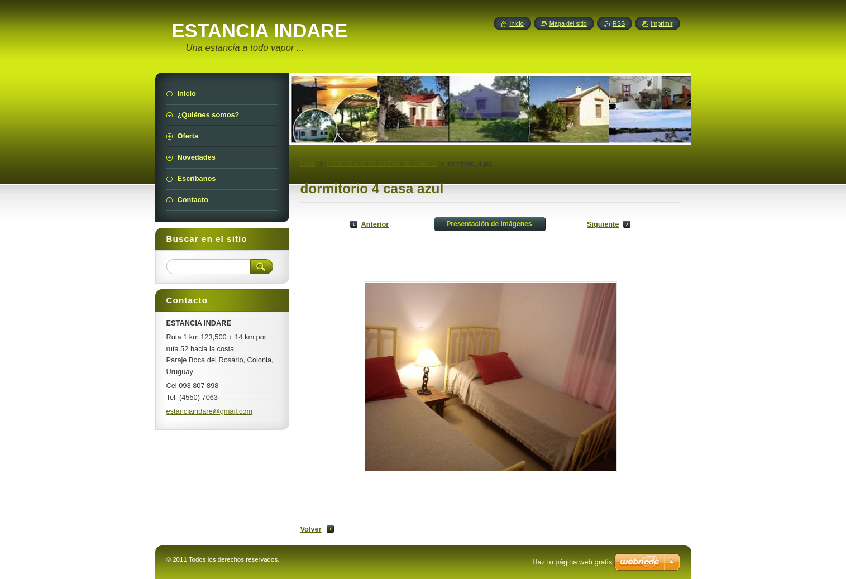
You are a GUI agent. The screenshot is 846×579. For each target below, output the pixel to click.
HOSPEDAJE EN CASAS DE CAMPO (382, 163)
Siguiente (603, 224)
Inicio (308, 163)
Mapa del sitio (568, 23)
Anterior (375, 224)
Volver (311, 529)
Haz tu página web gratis (572, 562)
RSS (619, 23)
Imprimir (661, 23)
